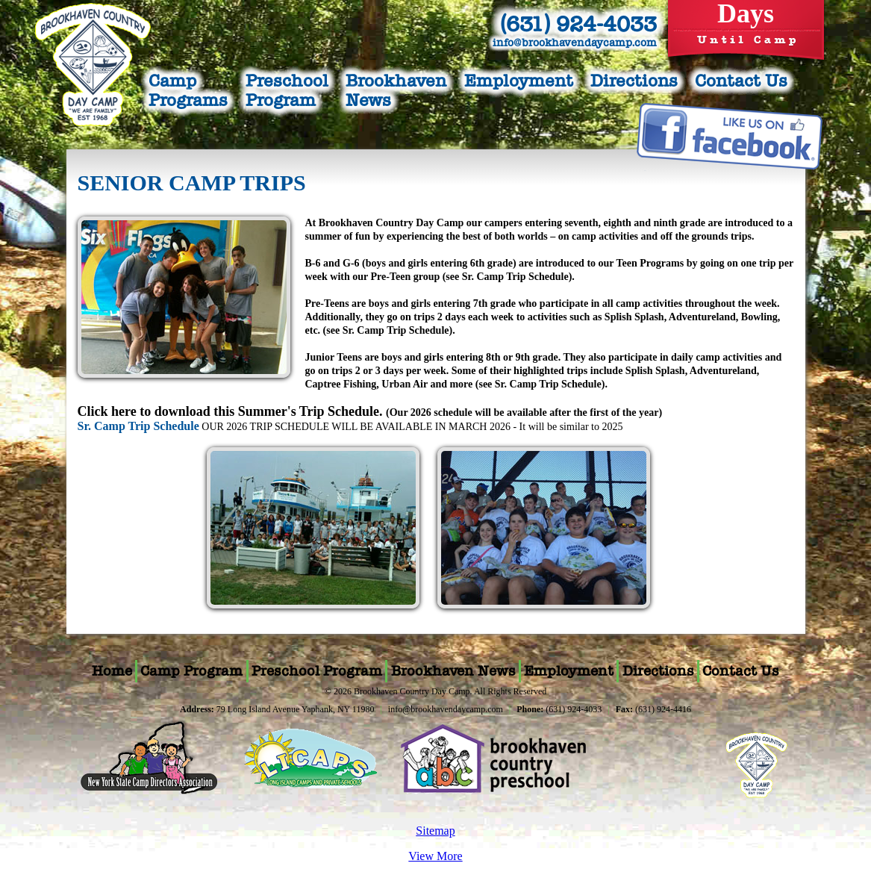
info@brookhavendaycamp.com (575, 43)
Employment (518, 80)
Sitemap (435, 830)
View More (435, 856)
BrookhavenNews (396, 90)
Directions (634, 80)
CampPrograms (188, 90)
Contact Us (741, 80)
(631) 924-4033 (578, 24)
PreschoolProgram (287, 90)
